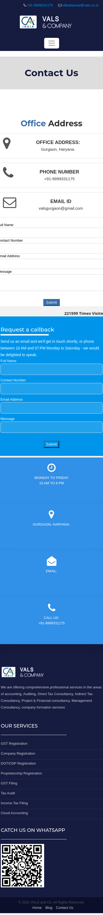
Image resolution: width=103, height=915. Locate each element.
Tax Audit (8, 793)
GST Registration (14, 743)
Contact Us (64, 908)
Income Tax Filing (14, 803)
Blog (48, 908)
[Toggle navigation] (51, 43)
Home (37, 908)
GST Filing (9, 783)
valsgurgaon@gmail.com (61, 208)
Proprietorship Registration (21, 773)
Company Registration (18, 753)
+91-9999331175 (40, 5)
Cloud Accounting (14, 813)
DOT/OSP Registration (18, 763)
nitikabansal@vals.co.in (80, 5)
